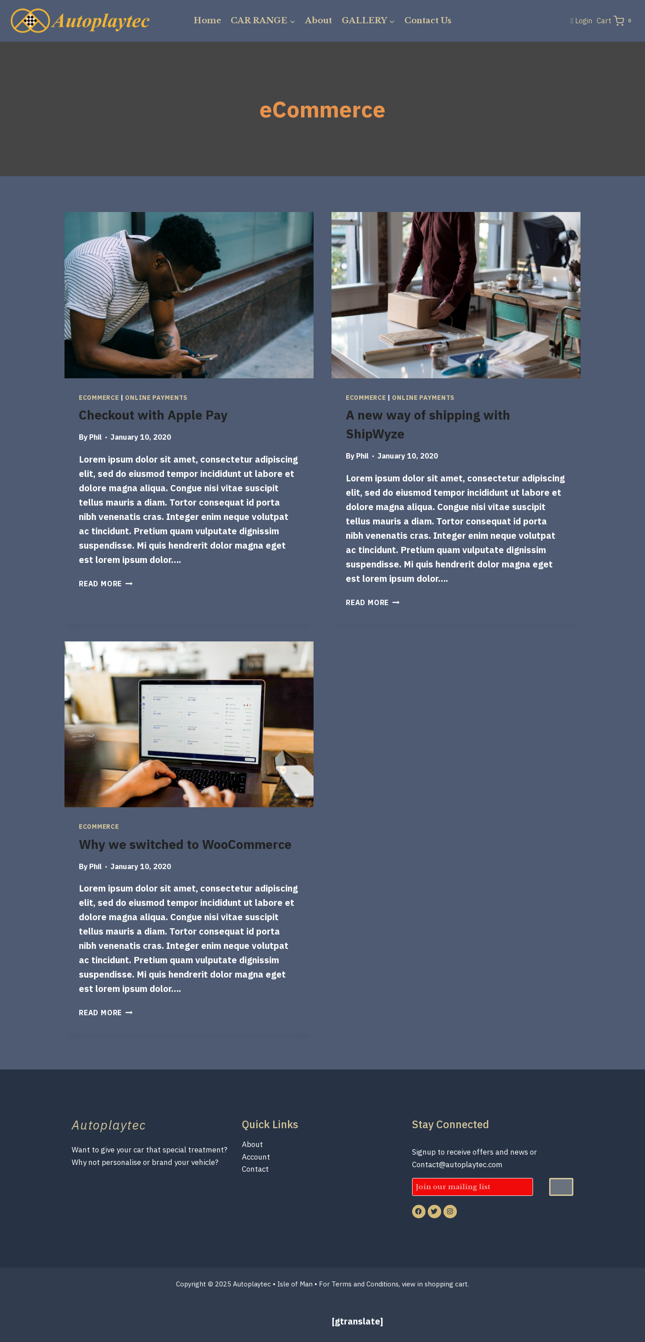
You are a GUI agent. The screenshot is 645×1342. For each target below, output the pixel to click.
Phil (95, 437)
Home (207, 21)
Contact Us (428, 21)
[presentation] (189, 295)
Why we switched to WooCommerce (185, 844)
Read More (106, 583)
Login (583, 20)
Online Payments (156, 398)
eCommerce (99, 398)
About (318, 21)
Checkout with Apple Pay (153, 415)
